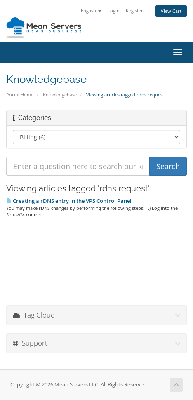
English (91, 10)
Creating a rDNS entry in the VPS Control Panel (69, 201)
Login (114, 10)
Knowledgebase (60, 95)
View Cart (171, 11)
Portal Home (19, 95)
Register (134, 10)
